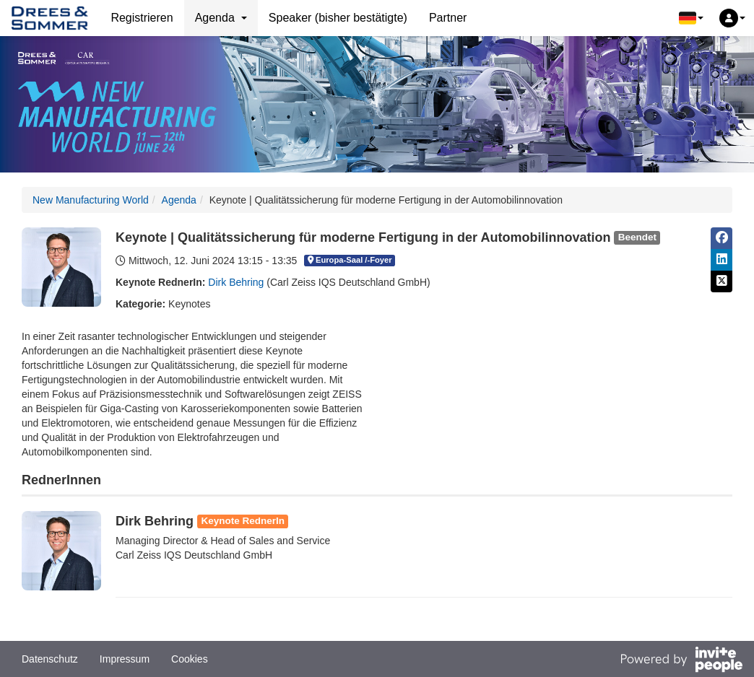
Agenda (179, 200)
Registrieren (141, 18)
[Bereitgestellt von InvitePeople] (681, 661)
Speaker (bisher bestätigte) (338, 18)
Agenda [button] (221, 18)
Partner (448, 18)
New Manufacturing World (90, 200)
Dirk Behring (236, 282)
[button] (691, 18)
